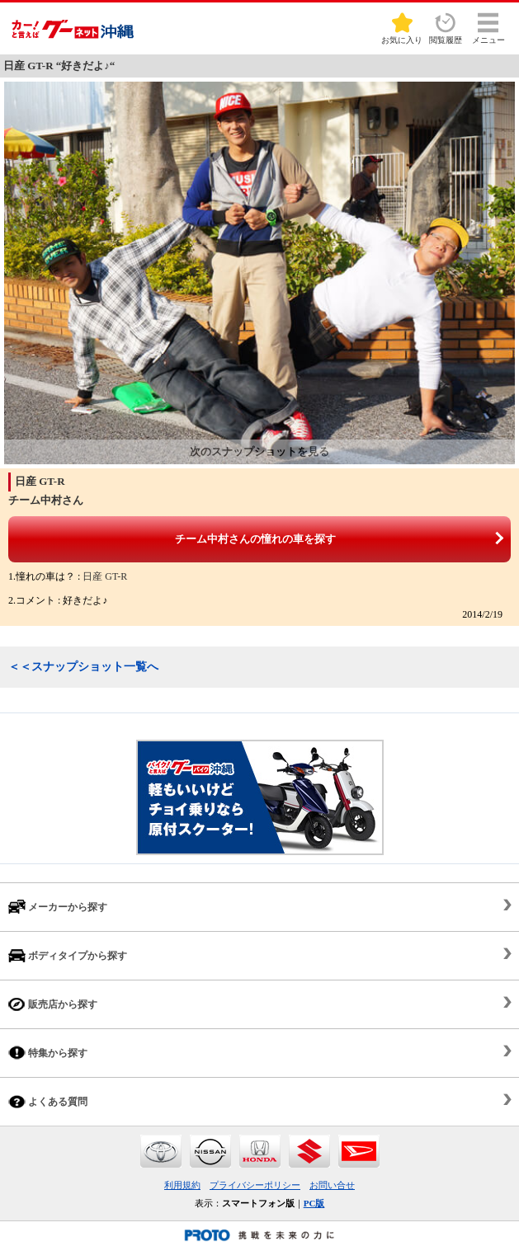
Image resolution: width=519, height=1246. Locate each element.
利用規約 (182, 1185)
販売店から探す (52, 1004)
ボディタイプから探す (67, 955)
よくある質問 (47, 1101)
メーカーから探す (57, 907)
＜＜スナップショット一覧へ (83, 667)
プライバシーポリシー (255, 1185)
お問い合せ (332, 1185)
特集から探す (47, 1053)
